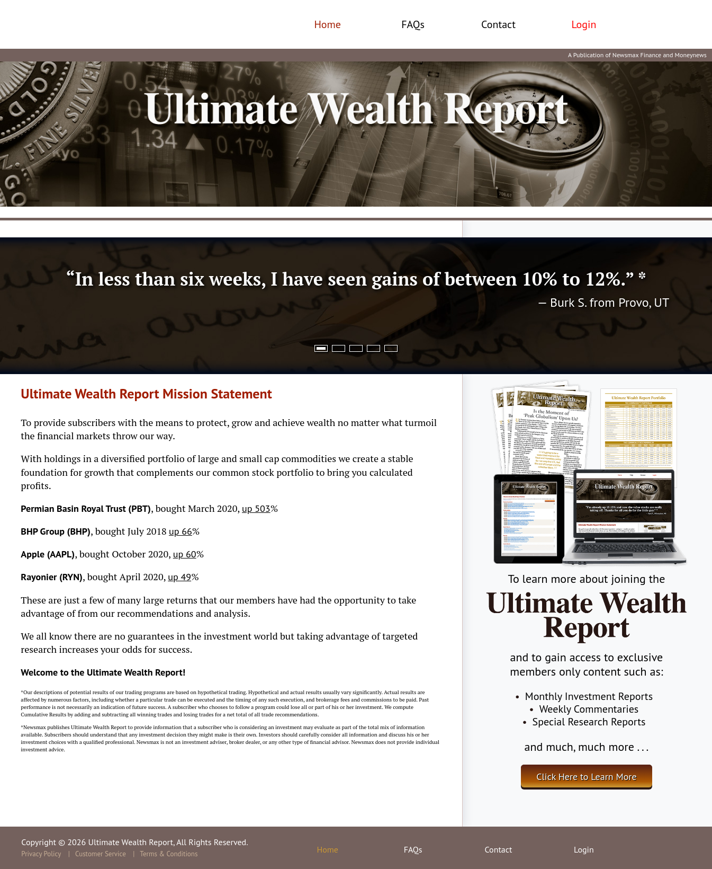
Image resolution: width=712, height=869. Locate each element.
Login (583, 24)
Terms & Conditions (168, 853)
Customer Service (100, 853)
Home (327, 24)
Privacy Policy (41, 853)
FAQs (413, 24)
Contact (498, 24)
